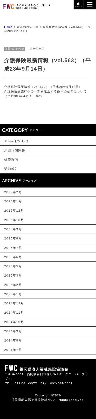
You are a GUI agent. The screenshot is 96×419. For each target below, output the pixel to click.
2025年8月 (13, 238)
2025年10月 (14, 219)
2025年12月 (14, 210)
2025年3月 (13, 275)
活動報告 (11, 168)
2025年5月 (13, 266)
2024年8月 (13, 340)
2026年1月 (13, 201)
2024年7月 (13, 349)
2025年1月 (13, 294)
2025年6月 (13, 257)
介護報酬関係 (14, 150)
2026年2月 (13, 192)
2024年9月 (13, 331)
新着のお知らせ (16, 140)
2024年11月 (14, 312)
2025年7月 (13, 247)
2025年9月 (13, 229)
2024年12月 (14, 303)
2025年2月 (13, 284)
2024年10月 (14, 322)
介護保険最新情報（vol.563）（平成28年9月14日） (43, 86)
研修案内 (11, 159)
